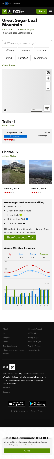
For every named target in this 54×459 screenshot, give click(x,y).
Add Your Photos (9, 156)
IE (11, 29)
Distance (25, 50)
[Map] (27, 91)
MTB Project (33, 333)
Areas (5, 29)
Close (27, 450)
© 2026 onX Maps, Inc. (19, 411)
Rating (8, 57)
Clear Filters (8, 65)
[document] (27, 447)
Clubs (5, 341)
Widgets (6, 337)
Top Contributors (10, 346)
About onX (7, 388)
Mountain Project (35, 329)
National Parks (34, 350)
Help (5, 333)
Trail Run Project (34, 341)
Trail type (42, 50)
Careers (6, 392)
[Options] (47, 108)
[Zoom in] (48, 84)
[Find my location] (48, 78)
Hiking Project (33, 337)
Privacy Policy (30, 445)
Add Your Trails (8, 125)
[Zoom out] (48, 88)
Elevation (23, 57)
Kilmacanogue (27, 29)
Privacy (40, 411)
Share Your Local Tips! (20, 237)
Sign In (41, 11)
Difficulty (9, 50)
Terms (33, 411)
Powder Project (34, 346)
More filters (40, 57)
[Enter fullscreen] (48, 73)
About (5, 329)
